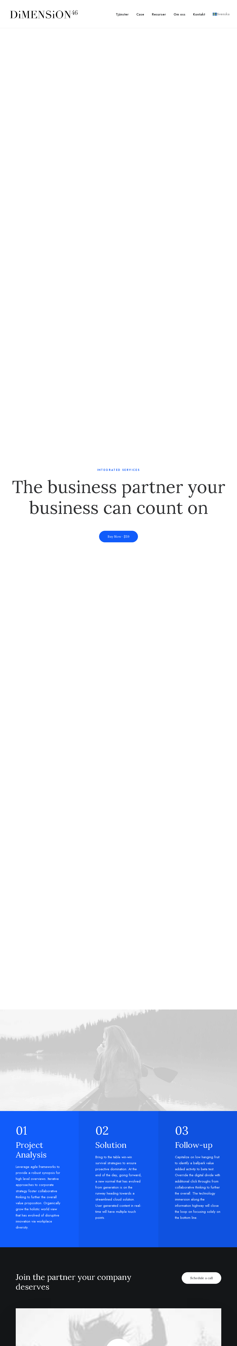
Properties (178, 1261)
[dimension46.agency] (43, 14)
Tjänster (122, 14)
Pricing (138, 1243)
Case (140, 14)
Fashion (27, 1261)
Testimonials (142, 1267)
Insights (175, 1273)
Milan (210, 1243)
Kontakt (199, 14)
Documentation (108, 1267)
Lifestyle (28, 1249)
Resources (103, 1279)
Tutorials (102, 1243)
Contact (65, 1267)
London (212, 1261)
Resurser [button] (159, 14)
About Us (65, 1255)
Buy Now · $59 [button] (118, 103)
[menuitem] (124, 14)
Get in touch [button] (118, 1161)
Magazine (103, 1255)
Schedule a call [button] (201, 410)
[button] (118, 484)
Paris (210, 1267)
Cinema (27, 1255)
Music (26, 1243)
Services (176, 1267)
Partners (65, 1261)
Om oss (179, 14)
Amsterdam (215, 1255)
